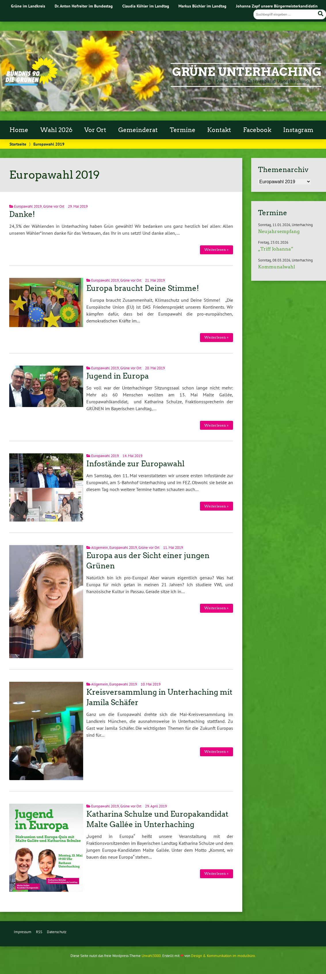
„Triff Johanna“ (275, 249)
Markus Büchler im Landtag (202, 6)
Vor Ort (95, 130)
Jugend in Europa (117, 376)
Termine (182, 130)
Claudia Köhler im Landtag (145, 6)
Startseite (17, 144)
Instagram (298, 130)
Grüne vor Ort (53, 206)
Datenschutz (56, 931)
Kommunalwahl (276, 267)
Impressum (22, 931)
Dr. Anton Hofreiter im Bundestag (84, 6)
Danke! (22, 214)
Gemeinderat (138, 130)
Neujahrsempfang (279, 231)
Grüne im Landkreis (28, 6)
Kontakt (219, 130)
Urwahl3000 (151, 955)
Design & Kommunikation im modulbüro (223, 955)
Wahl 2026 (56, 130)
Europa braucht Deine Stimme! (142, 288)
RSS (39, 931)
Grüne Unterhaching (246, 72)
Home (18, 130)
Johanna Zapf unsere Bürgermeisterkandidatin (277, 6)
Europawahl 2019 (28, 206)
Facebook (257, 130)
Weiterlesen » (216, 249)
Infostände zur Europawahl (135, 463)
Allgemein (99, 547)
